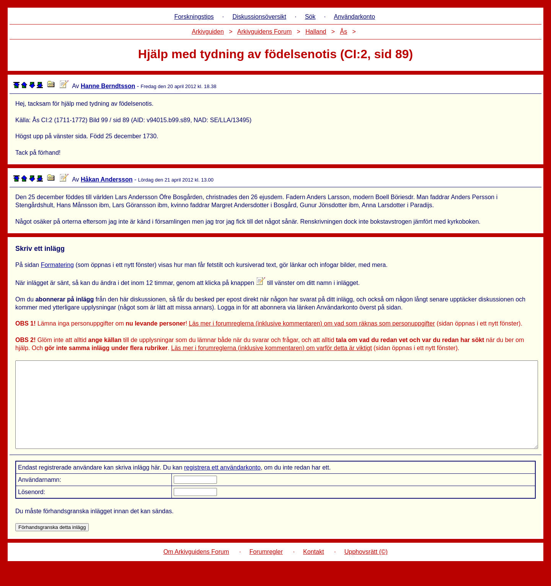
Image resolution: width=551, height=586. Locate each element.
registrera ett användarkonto (222, 484)
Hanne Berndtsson (108, 86)
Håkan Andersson (106, 179)
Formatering (57, 265)
